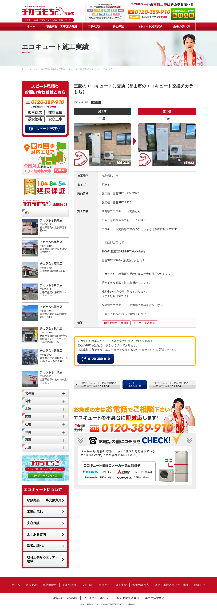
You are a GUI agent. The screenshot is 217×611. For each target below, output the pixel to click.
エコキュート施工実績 (148, 26)
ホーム (31, 26)
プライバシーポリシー (97, 598)
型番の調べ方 (181, 26)
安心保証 (118, 26)
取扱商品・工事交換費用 (61, 26)
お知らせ (199, 584)
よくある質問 (36, 534)
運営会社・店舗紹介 (65, 598)
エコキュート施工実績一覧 (134, 384)
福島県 (96, 102)
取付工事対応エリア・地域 (42, 559)
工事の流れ (95, 26)
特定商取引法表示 (128, 598)
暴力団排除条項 (154, 598)
